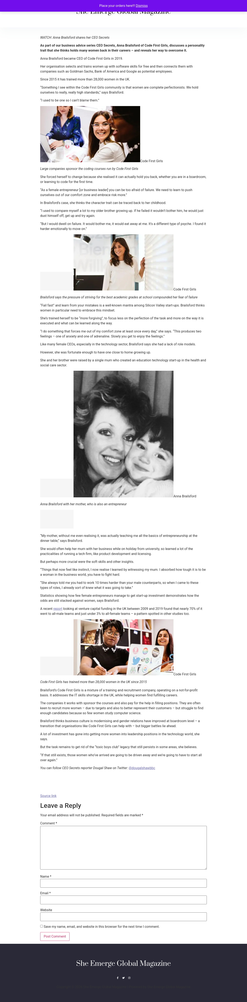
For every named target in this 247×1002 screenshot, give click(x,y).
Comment (48, 823)
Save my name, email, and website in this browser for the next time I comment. (102, 926)
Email (45, 893)
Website (46, 910)
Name (45, 876)
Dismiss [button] (142, 6)
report (57, 609)
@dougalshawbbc (142, 768)
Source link (48, 796)
